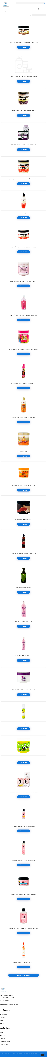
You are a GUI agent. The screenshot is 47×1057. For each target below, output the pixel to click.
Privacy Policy (4, 1044)
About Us (2, 1035)
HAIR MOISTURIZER (11, 12)
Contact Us (3, 1038)
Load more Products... (23, 975)
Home (3, 12)
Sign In (37, 9)
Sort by (29, 15)
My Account (3, 1014)
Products (2, 1017)
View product (23, 47)
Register (2, 1020)
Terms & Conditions (5, 1041)
